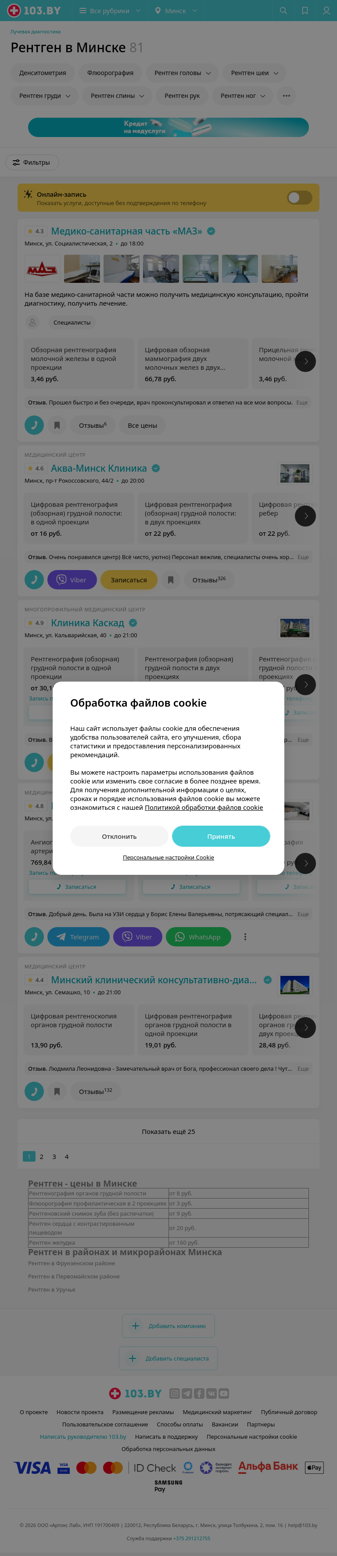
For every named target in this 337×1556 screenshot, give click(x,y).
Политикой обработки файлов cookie (204, 807)
